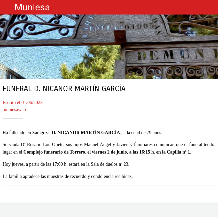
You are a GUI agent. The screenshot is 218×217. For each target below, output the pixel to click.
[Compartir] (109, 211)
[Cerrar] (7, 7)
